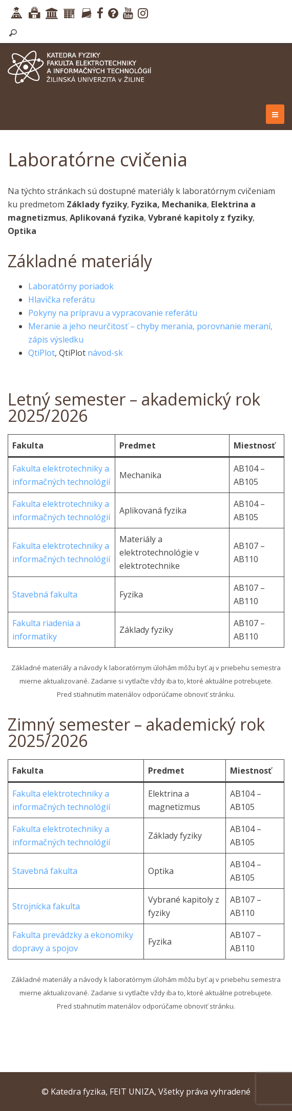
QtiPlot (41, 352)
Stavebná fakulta (44, 594)
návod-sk (105, 352)
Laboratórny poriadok (71, 286)
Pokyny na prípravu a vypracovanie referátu (112, 312)
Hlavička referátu (61, 299)
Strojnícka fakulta (46, 906)
